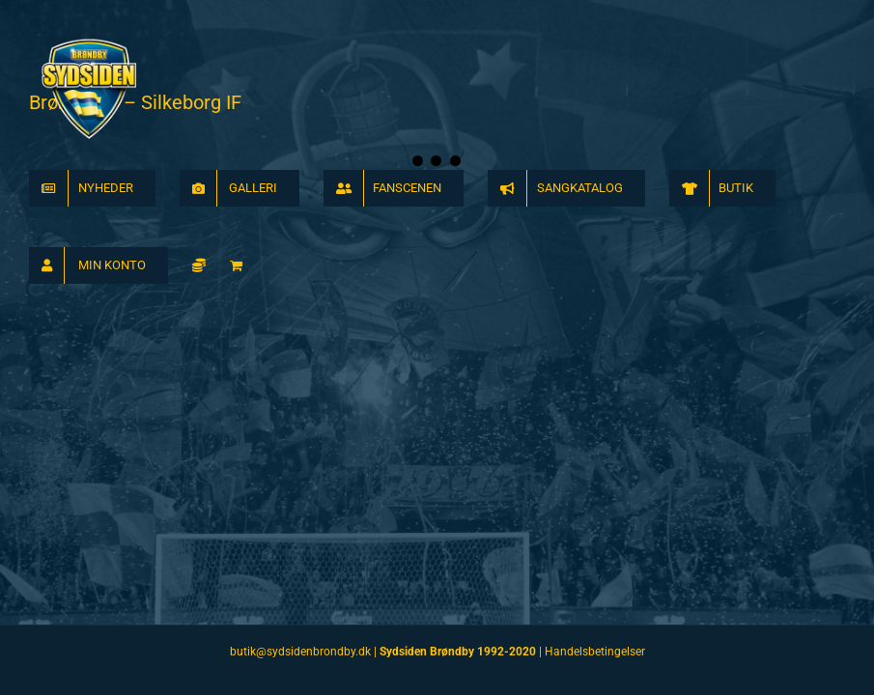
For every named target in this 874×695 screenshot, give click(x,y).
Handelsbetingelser (595, 651)
